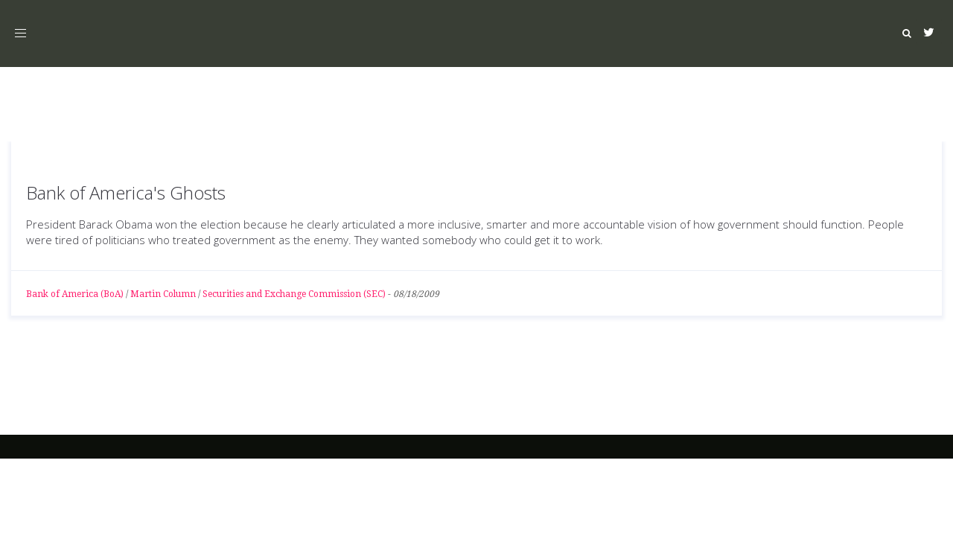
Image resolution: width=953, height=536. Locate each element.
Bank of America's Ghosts (126, 192)
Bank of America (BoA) (75, 294)
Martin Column (163, 294)
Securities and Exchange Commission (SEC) (294, 294)
